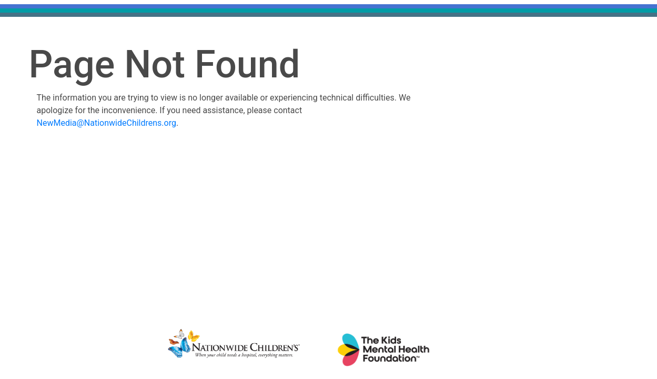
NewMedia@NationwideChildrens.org (106, 123)
